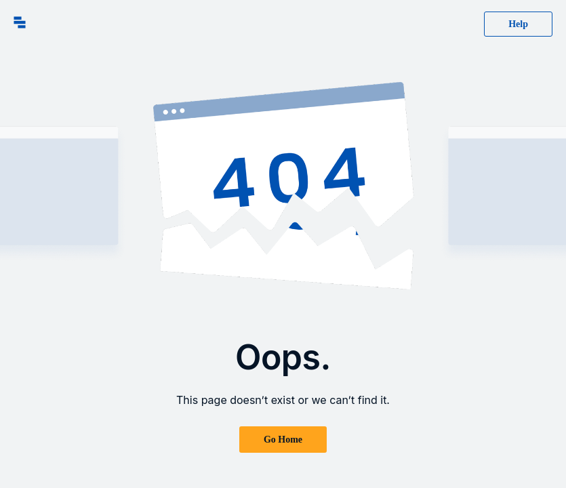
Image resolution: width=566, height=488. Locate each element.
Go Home (283, 439)
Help (518, 24)
